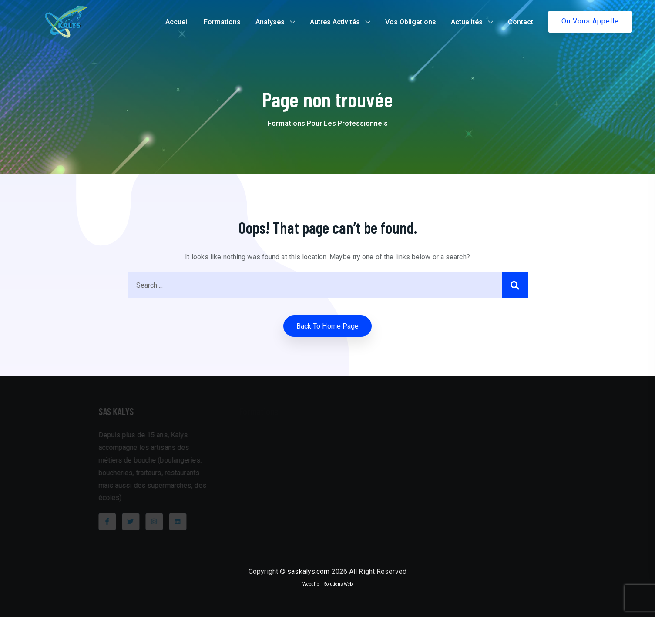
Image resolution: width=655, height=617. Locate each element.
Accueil (177, 22)
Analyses (270, 22)
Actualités (467, 22)
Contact (520, 22)
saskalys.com (308, 571)
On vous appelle (590, 21)
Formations (222, 22)
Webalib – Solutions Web (327, 584)
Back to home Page (327, 326)
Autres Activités (335, 22)
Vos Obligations (410, 22)
